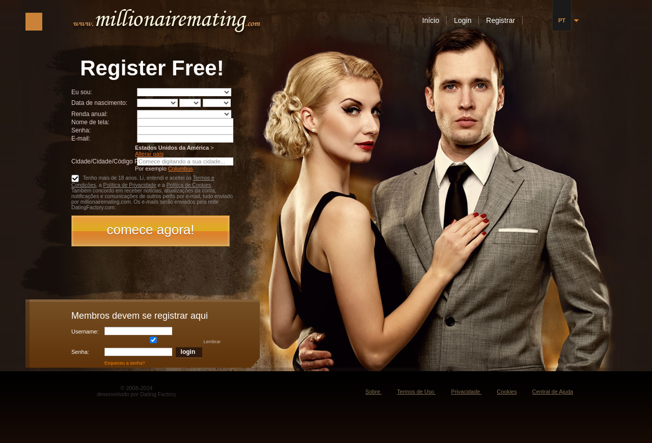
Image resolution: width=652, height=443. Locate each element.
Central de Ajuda (552, 392)
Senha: (81, 130)
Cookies (507, 392)
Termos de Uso (416, 392)
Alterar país (149, 154)
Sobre (373, 392)
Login (463, 20)
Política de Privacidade (129, 185)
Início (431, 20)
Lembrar (163, 341)
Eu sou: (81, 92)
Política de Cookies (189, 185)
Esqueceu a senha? (125, 363)
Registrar (501, 20)
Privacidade (466, 392)
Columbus (181, 168)
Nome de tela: (91, 122)
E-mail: (80, 138)
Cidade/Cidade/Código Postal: (112, 161)
